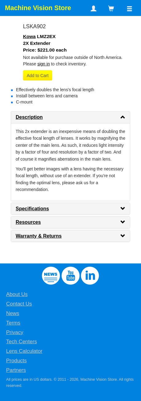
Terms (13, 323)
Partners (16, 370)
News (12, 313)
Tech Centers (21, 342)
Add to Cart (38, 75)
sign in (43, 63)
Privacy (14, 332)
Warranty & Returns (39, 236)
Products (16, 361)
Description (29, 117)
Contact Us (19, 304)
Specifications (32, 208)
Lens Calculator (24, 351)
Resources (28, 222)
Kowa (29, 36)
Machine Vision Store (38, 8)
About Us (17, 294)
